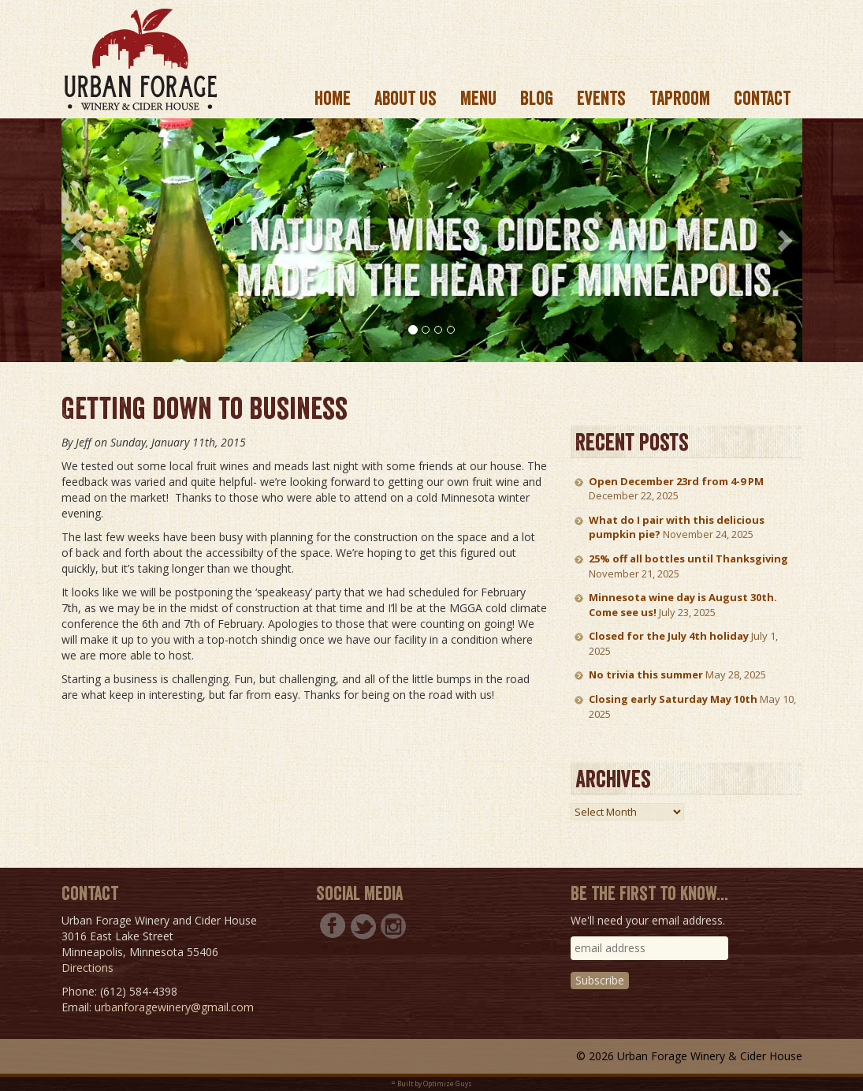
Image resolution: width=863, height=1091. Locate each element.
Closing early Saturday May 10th (673, 699)
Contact (762, 98)
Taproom (679, 98)
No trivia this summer (646, 674)
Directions (87, 967)
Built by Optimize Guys (434, 1083)
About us (405, 98)
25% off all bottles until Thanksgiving (688, 558)
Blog (536, 98)
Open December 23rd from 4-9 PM (676, 481)
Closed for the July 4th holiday (669, 636)
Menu (478, 98)
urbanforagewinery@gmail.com (174, 1006)
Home (332, 98)
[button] (80, 240)
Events (601, 98)
